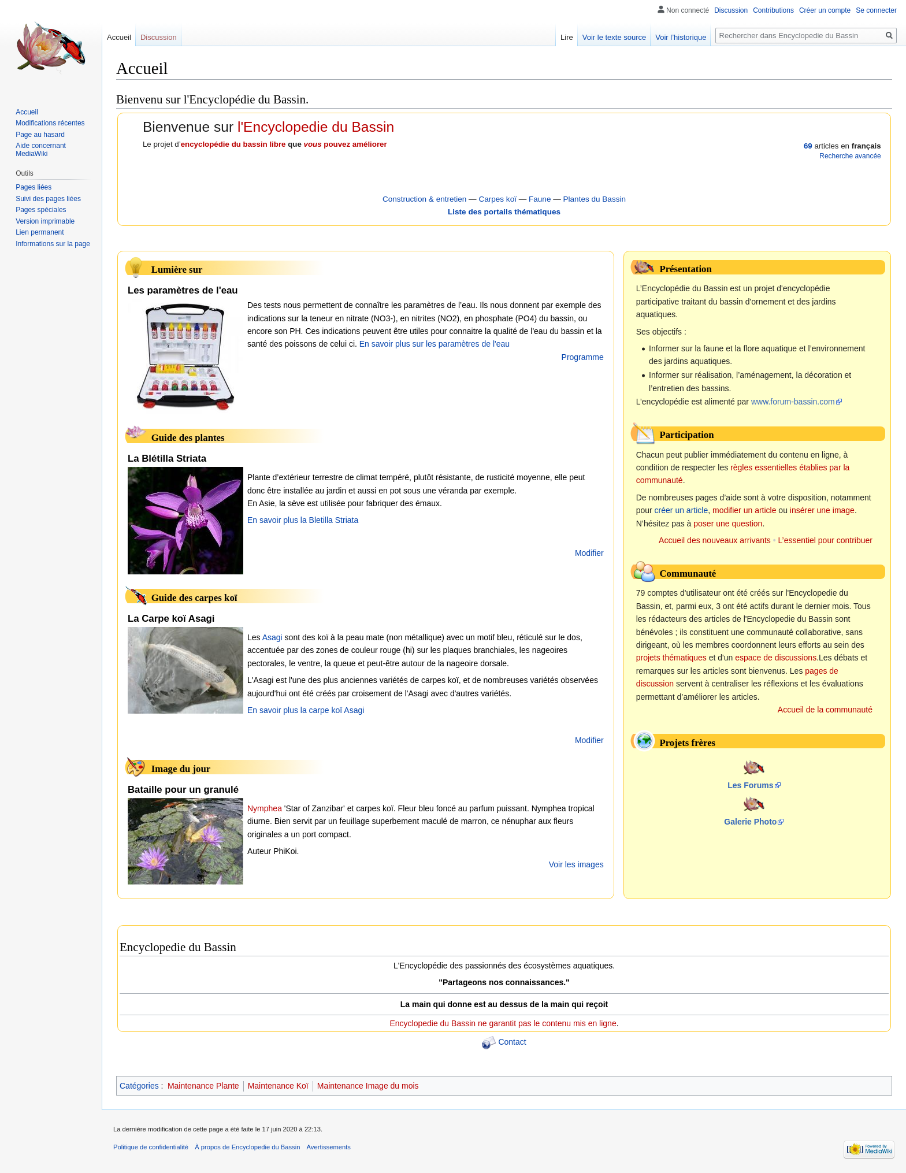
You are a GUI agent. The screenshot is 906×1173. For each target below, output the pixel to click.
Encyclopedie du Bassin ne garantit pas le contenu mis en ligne (502, 1023)
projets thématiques (671, 657)
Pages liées (33, 187)
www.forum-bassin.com (793, 401)
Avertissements (329, 1147)
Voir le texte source (614, 37)
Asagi (272, 637)
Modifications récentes (50, 123)
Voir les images (576, 864)
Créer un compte (825, 10)
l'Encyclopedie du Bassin (315, 127)
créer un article (681, 510)
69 (808, 146)
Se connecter (876, 10)
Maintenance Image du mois (368, 1085)
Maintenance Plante (203, 1085)
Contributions (773, 10)
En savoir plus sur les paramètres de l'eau (434, 343)
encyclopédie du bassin (224, 144)
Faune (540, 199)
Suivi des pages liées (48, 199)
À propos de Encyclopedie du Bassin (247, 1147)
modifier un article (744, 510)
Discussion (731, 10)
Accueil (119, 37)
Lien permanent (40, 232)
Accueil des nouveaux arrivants (715, 540)
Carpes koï (497, 199)
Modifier (589, 553)
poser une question (727, 523)
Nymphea (264, 808)
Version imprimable (45, 221)
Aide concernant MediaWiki (41, 150)
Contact (512, 1041)
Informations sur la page (53, 244)
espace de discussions (775, 657)
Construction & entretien (424, 199)
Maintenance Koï (278, 1085)
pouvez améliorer (345, 144)
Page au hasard (40, 135)
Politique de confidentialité (150, 1147)
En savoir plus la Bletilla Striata (302, 520)
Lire (566, 37)
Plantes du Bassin (594, 199)
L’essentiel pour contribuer (825, 540)
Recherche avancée (850, 156)
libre (277, 144)
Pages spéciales (41, 210)
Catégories (139, 1085)
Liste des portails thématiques (504, 211)
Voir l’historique (680, 37)
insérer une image (822, 510)
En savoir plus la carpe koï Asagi (305, 710)
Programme (583, 357)
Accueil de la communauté (825, 709)
